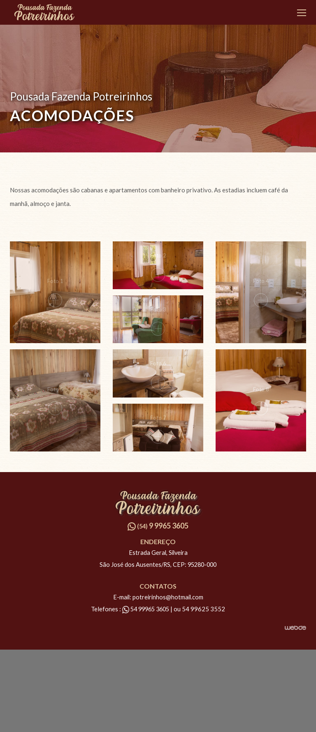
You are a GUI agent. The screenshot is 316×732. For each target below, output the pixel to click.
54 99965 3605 (146, 609)
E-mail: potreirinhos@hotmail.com (158, 597)
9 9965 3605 (158, 525)
